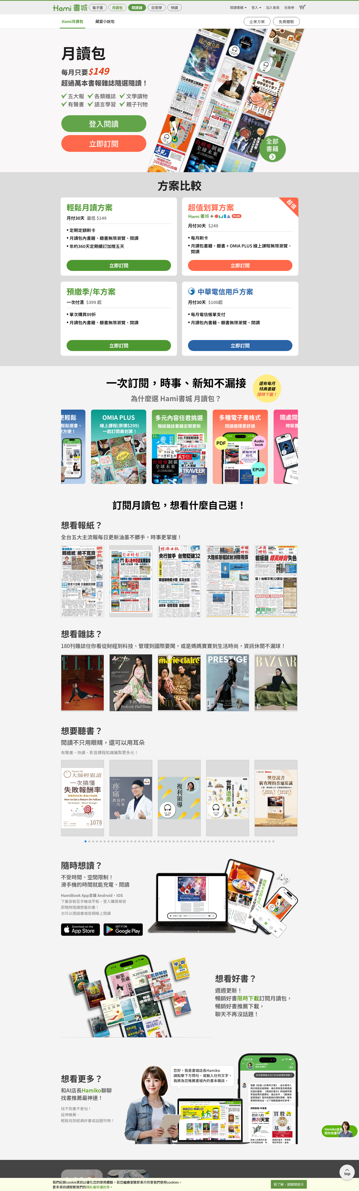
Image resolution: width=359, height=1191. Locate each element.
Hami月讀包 (72, 21)
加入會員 (272, 6)
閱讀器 (136, 7)
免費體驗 (286, 21)
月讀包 (117, 7)
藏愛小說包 (104, 21)
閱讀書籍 (237, 6)
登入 (254, 6)
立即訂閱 (104, 143)
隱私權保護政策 (98, 1187)
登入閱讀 (104, 123)
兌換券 (289, 6)
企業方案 (257, 21)
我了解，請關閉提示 (289, 1184)
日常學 (156, 7)
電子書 (97, 7)
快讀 (174, 7)
